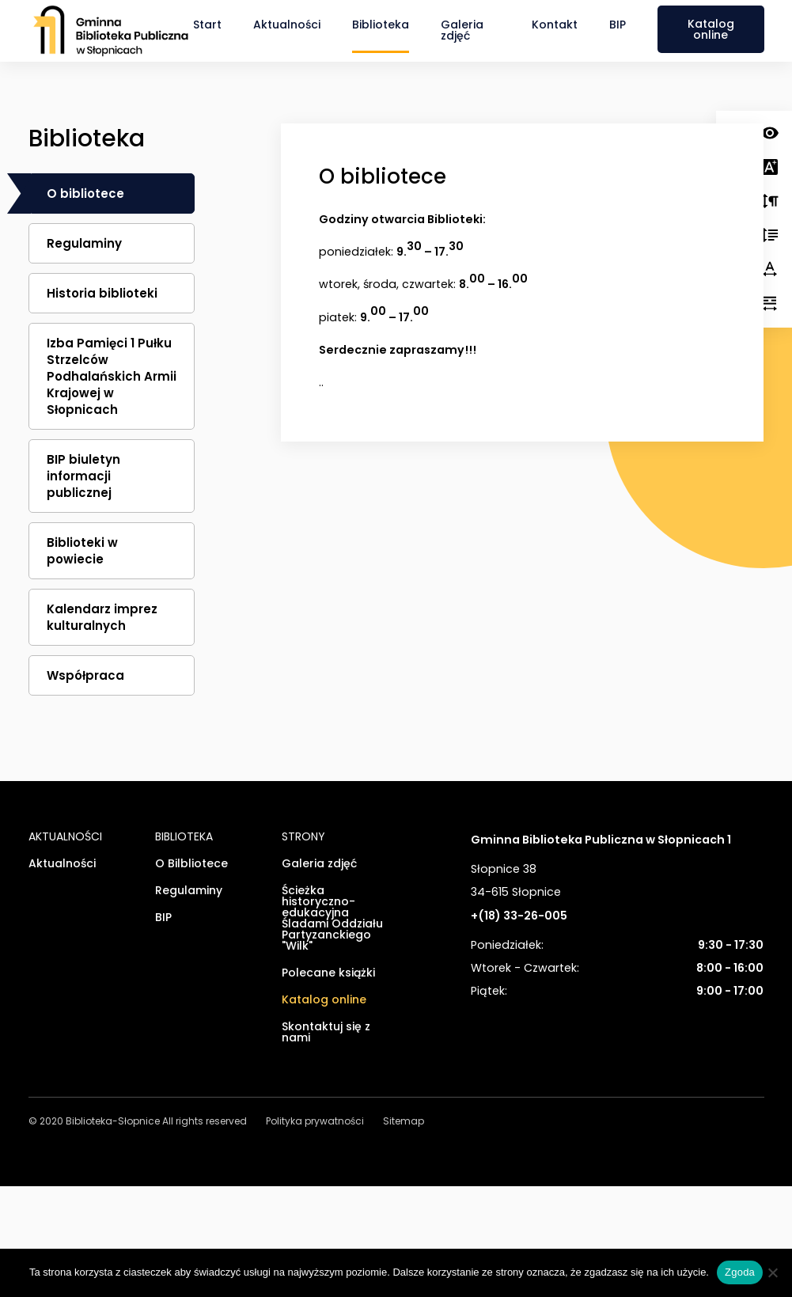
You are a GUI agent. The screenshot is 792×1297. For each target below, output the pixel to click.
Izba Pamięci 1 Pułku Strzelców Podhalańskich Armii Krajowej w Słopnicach (111, 376)
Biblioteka (380, 24)
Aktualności (286, 24)
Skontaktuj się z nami (326, 1033)
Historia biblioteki (102, 293)
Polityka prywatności (315, 1122)
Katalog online (711, 29)
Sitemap (403, 1122)
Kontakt (555, 24)
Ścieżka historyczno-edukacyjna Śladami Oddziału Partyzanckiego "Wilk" (332, 919)
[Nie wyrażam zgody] (772, 1272)
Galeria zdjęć (462, 30)
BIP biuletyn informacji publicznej (83, 476)
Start (207, 24)
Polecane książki (328, 973)
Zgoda (740, 1272)
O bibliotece (85, 193)
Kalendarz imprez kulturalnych (102, 617)
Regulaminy (84, 243)
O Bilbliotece (191, 864)
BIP (617, 24)
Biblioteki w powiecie (82, 550)
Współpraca (85, 675)
